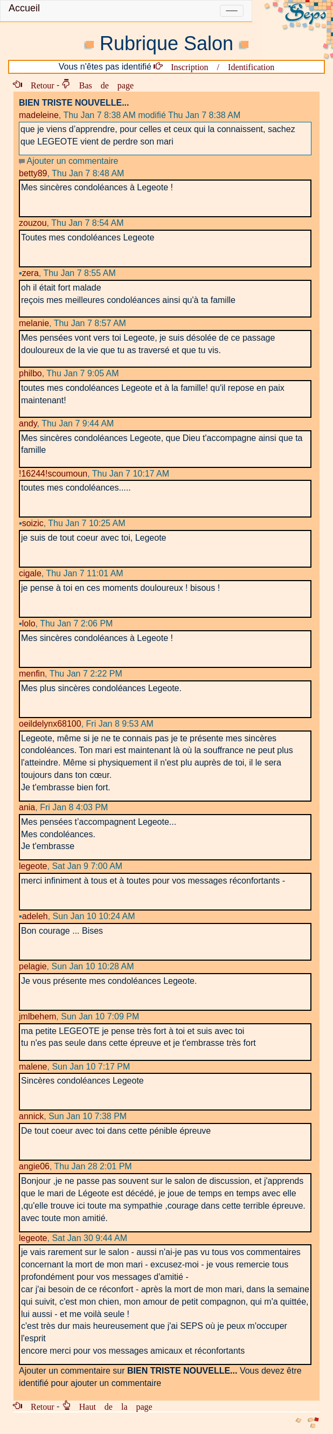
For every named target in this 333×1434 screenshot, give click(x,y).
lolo (27, 623)
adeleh (33, 916)
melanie (34, 323)
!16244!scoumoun (53, 473)
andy (28, 423)
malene (33, 1066)
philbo (30, 373)
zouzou (33, 222)
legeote (33, 866)
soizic (31, 523)
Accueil (24, 8)
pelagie (33, 966)
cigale (30, 573)
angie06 (34, 1166)
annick (31, 1116)
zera (29, 273)
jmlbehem (37, 1016)
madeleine (39, 115)
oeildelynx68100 (50, 723)
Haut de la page (111, 1406)
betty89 (33, 173)
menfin (32, 673)
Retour (38, 84)
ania (27, 807)
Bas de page (102, 84)
